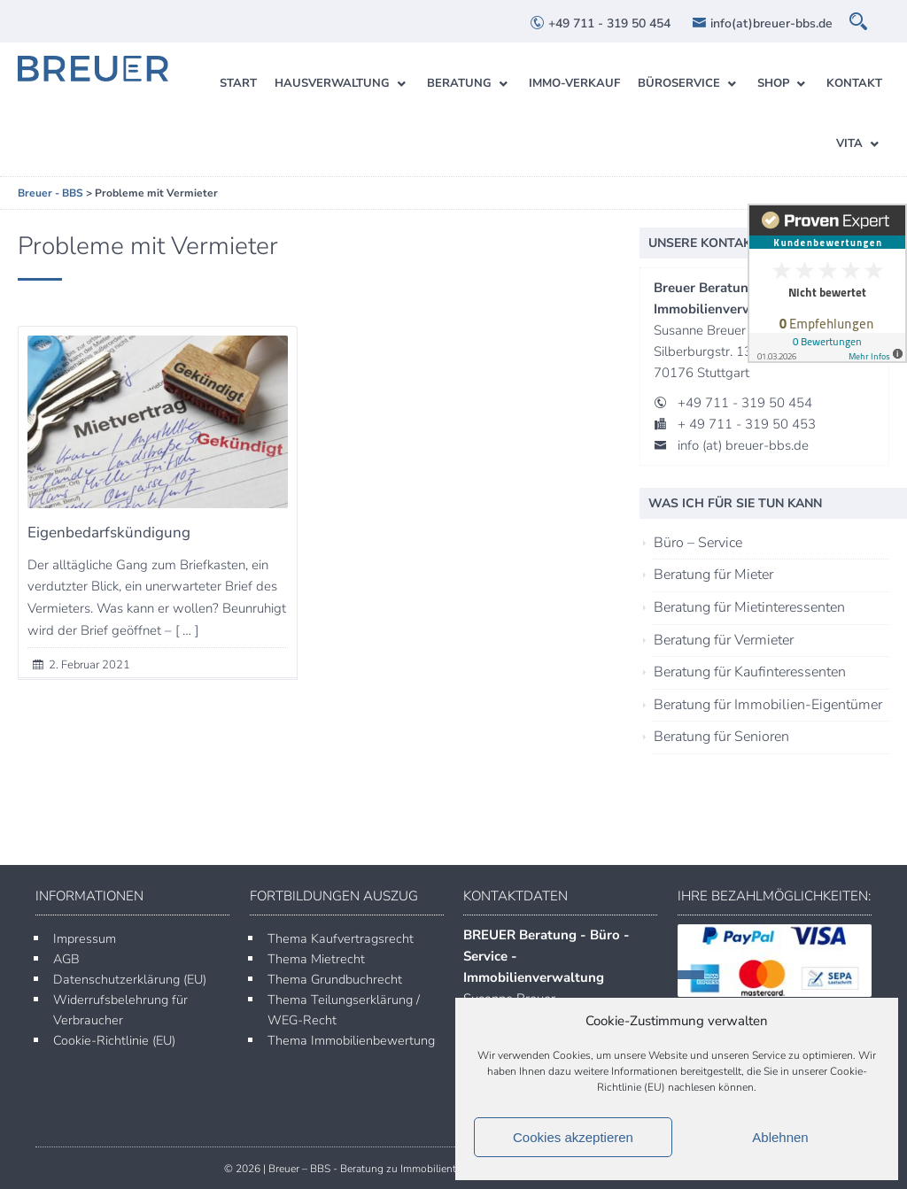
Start (238, 83)
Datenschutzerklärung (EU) (129, 979)
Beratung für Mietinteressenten (749, 607)
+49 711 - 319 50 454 (600, 23)
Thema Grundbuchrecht (334, 979)
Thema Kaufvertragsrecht (340, 938)
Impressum (84, 938)
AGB (66, 959)
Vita (849, 143)
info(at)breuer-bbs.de (762, 23)
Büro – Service (698, 542)
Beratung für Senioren (721, 736)
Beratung (459, 83)
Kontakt (854, 83)
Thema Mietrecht (316, 959)
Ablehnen (780, 1137)
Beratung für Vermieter (724, 640)
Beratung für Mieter (713, 574)
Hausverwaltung (332, 83)
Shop (773, 83)
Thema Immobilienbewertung (351, 1040)
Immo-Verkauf (574, 83)
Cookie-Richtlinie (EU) (114, 1040)
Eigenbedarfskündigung (108, 532)
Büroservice (679, 83)
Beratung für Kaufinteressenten (750, 672)
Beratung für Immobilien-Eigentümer (768, 704)
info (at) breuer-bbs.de (743, 445)
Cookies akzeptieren (573, 1137)
